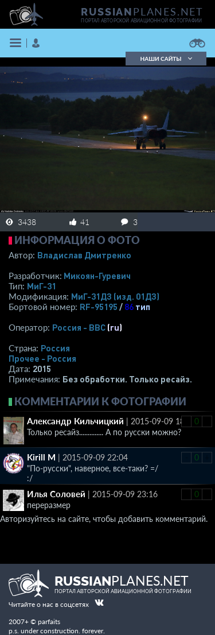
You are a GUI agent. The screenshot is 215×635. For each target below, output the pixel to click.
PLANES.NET (142, 11)
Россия (55, 348)
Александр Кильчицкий (75, 421)
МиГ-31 (41, 286)
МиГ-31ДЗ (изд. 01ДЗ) (115, 296)
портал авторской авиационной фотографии (141, 21)
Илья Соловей (56, 494)
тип (142, 306)
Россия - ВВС (78, 327)
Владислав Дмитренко (84, 255)
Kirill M (41, 457)
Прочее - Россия (42, 358)
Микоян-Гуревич (97, 275)
